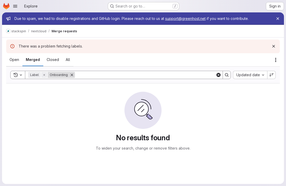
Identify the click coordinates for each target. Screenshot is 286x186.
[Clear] (218, 75)
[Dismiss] (274, 46)
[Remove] (72, 75)
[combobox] (250, 75)
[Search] (145, 75)
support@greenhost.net (185, 18)
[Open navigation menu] (15, 6)
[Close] (278, 19)
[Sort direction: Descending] (271, 75)
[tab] (14, 59)
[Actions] (276, 60)
